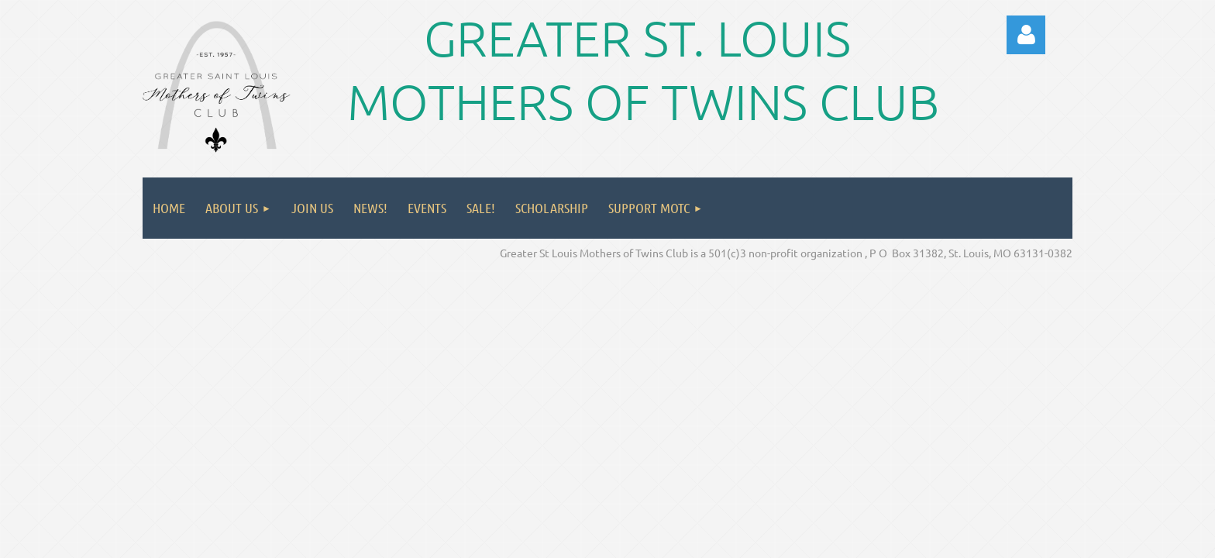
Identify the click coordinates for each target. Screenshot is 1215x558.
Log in (1026, 35)
